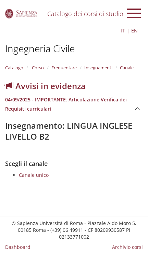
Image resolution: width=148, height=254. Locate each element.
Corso (37, 68)
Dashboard (17, 247)
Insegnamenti (98, 68)
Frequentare (64, 68)
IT (123, 30)
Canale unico (34, 175)
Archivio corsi (127, 247)
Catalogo (14, 68)
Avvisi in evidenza (45, 85)
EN (134, 30)
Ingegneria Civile (40, 48)
